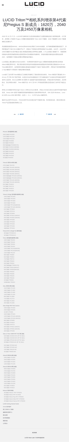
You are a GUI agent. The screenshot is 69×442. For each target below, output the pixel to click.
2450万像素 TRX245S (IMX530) (11, 167)
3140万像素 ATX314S (9, 375)
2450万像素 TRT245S (9, 196)
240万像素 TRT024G (9, 222)
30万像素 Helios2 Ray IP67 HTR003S (13, 397)
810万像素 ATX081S (9, 385)
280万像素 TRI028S (9, 274)
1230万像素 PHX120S (9, 136)
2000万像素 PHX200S (9, 134)
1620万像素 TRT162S (9, 203)
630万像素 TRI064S (9, 261)
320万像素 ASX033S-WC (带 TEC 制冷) (14, 338)
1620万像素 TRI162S (9, 246)
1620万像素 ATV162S (9, 362)
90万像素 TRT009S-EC (10, 233)
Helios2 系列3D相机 (8, 390)
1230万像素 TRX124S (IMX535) (11, 180)
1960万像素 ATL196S (9, 290)
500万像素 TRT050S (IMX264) (12, 217)
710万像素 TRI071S (9, 259)
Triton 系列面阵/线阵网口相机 (10, 238)
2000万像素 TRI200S (9, 244)
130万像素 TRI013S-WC (10, 349)
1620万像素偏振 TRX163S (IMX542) (12, 178)
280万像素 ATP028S (9, 331)
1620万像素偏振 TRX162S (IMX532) (12, 176)
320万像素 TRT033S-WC (10, 347)
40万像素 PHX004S (8, 158)
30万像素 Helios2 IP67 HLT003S (12, 395)
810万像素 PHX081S (8, 143)
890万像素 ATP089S (9, 320)
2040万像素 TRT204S (9, 199)
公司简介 (5, 423)
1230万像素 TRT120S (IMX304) (12, 207)
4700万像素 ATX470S (9, 371)
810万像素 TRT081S (9, 209)
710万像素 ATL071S (9, 298)
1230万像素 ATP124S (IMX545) (12, 316)
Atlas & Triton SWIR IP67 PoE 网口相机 (13, 334)
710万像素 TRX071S (8, 186)
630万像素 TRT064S (9, 213)
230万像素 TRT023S (9, 224)
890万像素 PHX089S (8, 141)
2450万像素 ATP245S (9, 308)
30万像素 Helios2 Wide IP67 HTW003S (14, 399)
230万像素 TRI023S (9, 276)
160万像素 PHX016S (8, 155)
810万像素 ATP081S (9, 322)
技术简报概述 (6, 418)
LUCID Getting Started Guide (11, 404)
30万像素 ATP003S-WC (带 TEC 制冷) (14, 342)
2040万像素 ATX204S (9, 379)
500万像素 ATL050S (9, 301)
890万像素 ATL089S (9, 296)
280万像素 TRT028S (9, 220)
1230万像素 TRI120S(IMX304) (12, 250)
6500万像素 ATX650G (9, 369)
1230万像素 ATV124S (9, 364)
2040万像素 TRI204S (9, 242)
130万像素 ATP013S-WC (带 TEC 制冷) (14, 340)
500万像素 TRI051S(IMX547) (11, 267)
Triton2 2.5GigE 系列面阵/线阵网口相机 (13, 194)
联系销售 (34, 432)
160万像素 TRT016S (9, 226)
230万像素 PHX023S (8, 153)
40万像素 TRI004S (9, 280)
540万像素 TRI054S (9, 263)
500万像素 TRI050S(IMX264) (11, 269)
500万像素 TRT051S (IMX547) (12, 215)
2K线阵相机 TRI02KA (9, 282)
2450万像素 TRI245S (9, 240)
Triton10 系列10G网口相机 (10, 162)
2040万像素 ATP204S (9, 310)
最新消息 (5, 421)
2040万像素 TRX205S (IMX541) (11, 174)
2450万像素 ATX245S (9, 377)
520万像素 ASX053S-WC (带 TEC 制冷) (14, 336)
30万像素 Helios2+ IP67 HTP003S (13, 392)
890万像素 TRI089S (9, 255)
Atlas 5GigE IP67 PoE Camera (11, 305)
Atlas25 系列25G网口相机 (10, 355)
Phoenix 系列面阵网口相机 (10, 131)
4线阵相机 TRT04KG (9, 228)
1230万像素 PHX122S (9, 139)
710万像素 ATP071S (9, 325)
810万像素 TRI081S (9, 257)
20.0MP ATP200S (8, 312)
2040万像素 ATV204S (9, 360)
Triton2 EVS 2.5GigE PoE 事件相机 (12, 231)
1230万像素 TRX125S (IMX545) (11, 182)
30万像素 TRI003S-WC (10, 351)
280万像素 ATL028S (9, 303)
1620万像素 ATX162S (9, 381)
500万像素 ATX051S (9, 388)
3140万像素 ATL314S (9, 288)
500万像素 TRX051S (8, 188)
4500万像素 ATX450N (9, 373)
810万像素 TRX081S (8, 184)
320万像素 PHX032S (8, 151)
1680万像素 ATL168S (9, 292)
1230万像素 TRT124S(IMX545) (12, 205)
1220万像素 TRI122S (9, 253)
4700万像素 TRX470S (8, 165)
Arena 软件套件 (7, 406)
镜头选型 (5, 415)
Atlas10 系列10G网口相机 (10, 367)
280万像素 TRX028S (8, 190)
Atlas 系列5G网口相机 (9, 286)
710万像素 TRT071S (9, 211)
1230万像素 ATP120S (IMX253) (12, 318)
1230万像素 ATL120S (9, 294)
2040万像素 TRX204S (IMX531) (11, 172)
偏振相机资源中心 (7, 412)
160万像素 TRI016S (9, 278)
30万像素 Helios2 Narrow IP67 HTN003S (14, 401)
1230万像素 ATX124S (9, 383)
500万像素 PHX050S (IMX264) (11, 149)
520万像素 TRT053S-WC (10, 345)
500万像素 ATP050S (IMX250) (12, 329)
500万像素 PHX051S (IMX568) (11, 147)
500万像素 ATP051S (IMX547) (12, 327)
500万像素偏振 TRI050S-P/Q (11, 265)
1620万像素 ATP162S (9, 314)
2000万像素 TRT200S (9, 201)
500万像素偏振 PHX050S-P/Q (11, 145)
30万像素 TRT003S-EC (10, 235)
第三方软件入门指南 (8, 409)
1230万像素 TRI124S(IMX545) (12, 248)
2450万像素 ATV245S (9, 357)
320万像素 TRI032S (9, 271)
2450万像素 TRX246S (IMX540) (11, 169)
